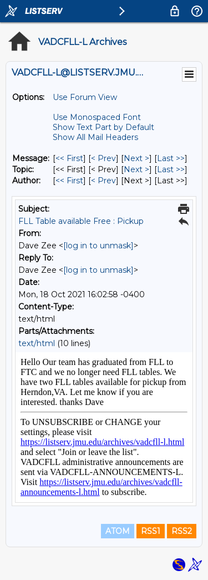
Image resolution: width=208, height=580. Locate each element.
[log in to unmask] (98, 246)
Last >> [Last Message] (171, 158)
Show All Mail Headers (95, 137)
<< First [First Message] (69, 158)
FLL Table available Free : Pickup (81, 221)
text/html (36, 343)
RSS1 (150, 531)
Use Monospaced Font (97, 117)
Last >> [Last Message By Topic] (171, 169)
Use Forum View (85, 97)
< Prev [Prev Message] (103, 158)
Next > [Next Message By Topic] (136, 169)
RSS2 (181, 531)
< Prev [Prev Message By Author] (103, 181)
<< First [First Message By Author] (69, 181)
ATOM (117, 531)
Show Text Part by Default (103, 127)
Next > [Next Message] (136, 158)
